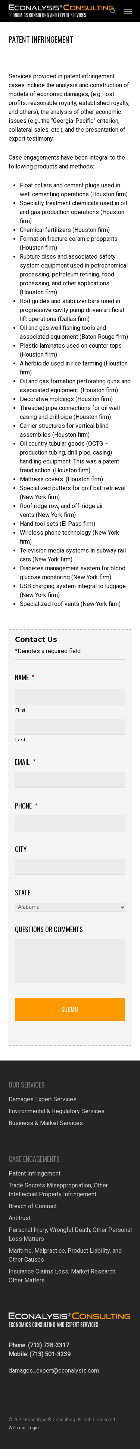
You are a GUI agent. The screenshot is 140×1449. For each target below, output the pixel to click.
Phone (26, 805)
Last (20, 739)
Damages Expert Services (43, 1099)
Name (24, 677)
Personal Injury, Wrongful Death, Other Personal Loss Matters (70, 1234)
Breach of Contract (33, 1206)
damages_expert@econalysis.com (54, 1370)
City (21, 849)
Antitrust (20, 1218)
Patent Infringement (34, 1173)
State (22, 892)
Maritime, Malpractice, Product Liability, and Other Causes (65, 1255)
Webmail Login (24, 1427)
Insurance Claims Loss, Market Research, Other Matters (62, 1276)
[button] (128, 11)
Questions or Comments (49, 929)
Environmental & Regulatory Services (57, 1111)
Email (25, 762)
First (20, 710)
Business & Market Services (46, 1123)
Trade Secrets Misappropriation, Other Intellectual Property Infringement (58, 1190)
